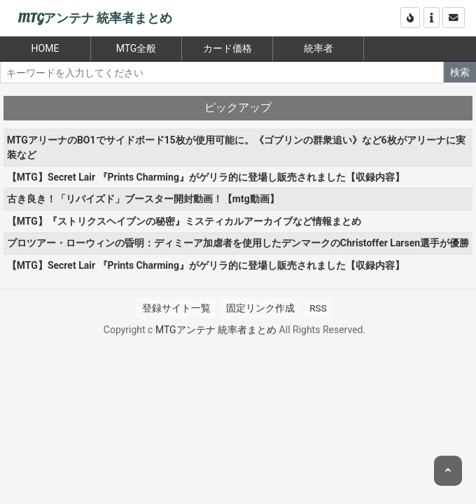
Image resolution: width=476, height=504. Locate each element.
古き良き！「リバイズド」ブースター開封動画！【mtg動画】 (143, 198)
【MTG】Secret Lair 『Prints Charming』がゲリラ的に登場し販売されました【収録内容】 (206, 177)
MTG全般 (136, 48)
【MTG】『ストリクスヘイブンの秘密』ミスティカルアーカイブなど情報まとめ (184, 221)
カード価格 (227, 48)
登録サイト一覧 (176, 308)
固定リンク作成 (260, 308)
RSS (317, 308)
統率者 (318, 48)
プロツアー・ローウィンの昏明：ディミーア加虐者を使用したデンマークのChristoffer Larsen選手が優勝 (238, 242)
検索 (460, 72)
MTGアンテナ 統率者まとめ (95, 18)
